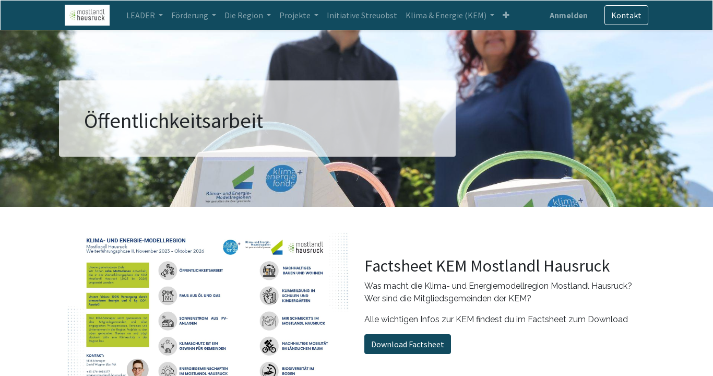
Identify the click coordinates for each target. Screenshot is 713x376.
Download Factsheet (407, 344)
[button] (508, 15)
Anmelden (567, 15)
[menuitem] (364, 15)
